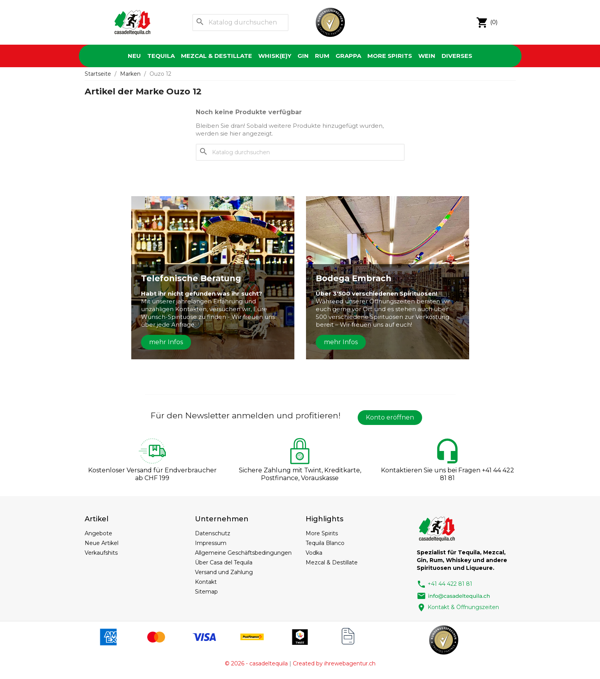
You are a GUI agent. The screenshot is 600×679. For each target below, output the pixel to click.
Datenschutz (212, 533)
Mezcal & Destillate (216, 55)
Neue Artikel (101, 543)
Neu (134, 55)
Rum (322, 55)
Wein (426, 55)
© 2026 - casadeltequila (256, 663)
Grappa (348, 55)
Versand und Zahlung (224, 572)
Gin (303, 55)
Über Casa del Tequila (223, 562)
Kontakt (206, 581)
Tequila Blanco (325, 543)
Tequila (161, 55)
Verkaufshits (101, 552)
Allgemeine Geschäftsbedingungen (243, 552)
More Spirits (389, 55)
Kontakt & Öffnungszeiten (458, 607)
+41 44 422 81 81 (444, 583)
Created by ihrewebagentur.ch (334, 663)
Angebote (98, 533)
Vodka (314, 552)
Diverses (457, 55)
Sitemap (206, 591)
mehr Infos (166, 342)
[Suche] (240, 22)
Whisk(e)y (274, 55)
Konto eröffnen (390, 417)
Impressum (210, 543)
